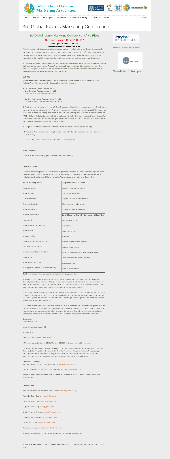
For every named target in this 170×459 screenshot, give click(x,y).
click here (121, 47)
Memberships (61, 18)
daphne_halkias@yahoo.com (71, 369)
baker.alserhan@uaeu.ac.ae (66, 364)
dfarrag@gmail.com (47, 407)
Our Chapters (48, 18)
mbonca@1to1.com (50, 417)
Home (27, 18)
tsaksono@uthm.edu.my (68, 391)
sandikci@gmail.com (50, 396)
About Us (36, 18)
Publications (95, 18)
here (24, 447)
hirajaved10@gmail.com (46, 423)
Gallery (106, 18)
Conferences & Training (78, 18)
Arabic (144, 18)
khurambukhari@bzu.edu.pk (52, 428)
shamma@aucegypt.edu (51, 412)
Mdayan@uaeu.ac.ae (48, 401)
